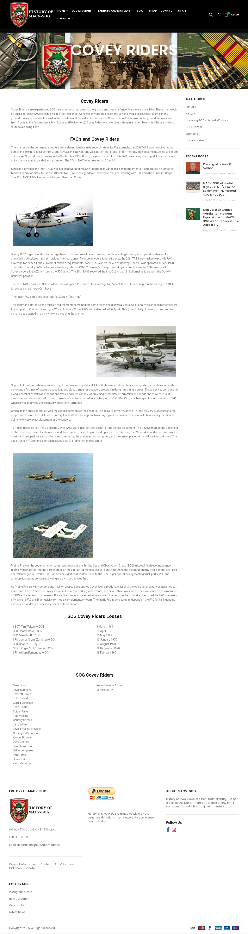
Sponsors (192, 134)
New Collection (19, 899)
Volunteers (67, 864)
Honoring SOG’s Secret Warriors (207, 120)
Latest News (17, 912)
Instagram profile (20, 892)
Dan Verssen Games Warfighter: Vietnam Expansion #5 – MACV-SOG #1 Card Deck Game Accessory (221, 217)
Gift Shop (15, 868)
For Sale (191, 107)
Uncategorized (196, 140)
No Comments (227, 173)
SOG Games (194, 127)
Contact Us (16, 905)
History (190, 114)
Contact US (48, 864)
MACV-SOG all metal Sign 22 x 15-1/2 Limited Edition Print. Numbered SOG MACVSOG (219, 189)
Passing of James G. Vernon (217, 166)
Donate (30, 868)
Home (113, 62)
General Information (23, 864)
